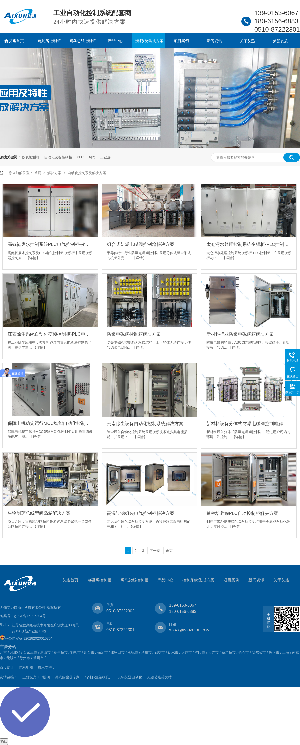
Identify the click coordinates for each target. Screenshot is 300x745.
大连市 (213, 652)
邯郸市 (75, 652)
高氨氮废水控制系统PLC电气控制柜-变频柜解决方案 (50, 244)
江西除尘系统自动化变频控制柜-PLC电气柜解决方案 (50, 334)
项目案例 (181, 41)
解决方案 (55, 173)
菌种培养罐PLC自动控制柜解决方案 (242, 513)
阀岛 (92, 157)
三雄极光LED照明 (36, 677)
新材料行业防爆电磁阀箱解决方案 (240, 334)
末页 (169, 551)
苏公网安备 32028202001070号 (27, 638)
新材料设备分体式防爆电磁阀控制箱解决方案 (249, 423)
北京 (3, 652)
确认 (4, 742)
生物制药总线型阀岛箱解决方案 (39, 513)
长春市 (243, 652)
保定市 (103, 652)
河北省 (15, 652)
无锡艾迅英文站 (159, 677)
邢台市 (89, 652)
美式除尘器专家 (67, 677)
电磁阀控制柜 (49, 41)
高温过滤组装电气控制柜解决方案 (140, 513)
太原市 (187, 652)
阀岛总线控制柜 (83, 41)
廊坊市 (159, 652)
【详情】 (33, 258)
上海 (285, 652)
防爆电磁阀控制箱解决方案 (134, 334)
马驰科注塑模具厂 (99, 677)
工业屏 (105, 157)
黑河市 (274, 652)
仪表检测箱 (31, 157)
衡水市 (173, 652)
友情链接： (9, 677)
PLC (80, 157)
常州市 (38, 658)
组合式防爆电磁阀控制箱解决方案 (140, 244)
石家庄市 (30, 652)
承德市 (133, 652)
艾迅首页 (16, 41)
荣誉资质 (280, 41)
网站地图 (26, 667)
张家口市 (118, 652)
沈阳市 (200, 652)
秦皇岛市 (61, 652)
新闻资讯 (214, 41)
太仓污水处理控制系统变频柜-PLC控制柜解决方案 (249, 244)
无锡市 (11, 658)
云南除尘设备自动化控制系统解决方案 (145, 423)
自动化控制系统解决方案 (87, 173)
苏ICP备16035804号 (30, 616)
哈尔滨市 (259, 652)
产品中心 (115, 41)
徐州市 (25, 658)
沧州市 (146, 652)
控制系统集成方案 (149, 41)
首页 (38, 173)
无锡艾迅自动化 (130, 677)
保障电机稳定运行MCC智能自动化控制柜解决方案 (50, 423)
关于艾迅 (247, 41)
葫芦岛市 (229, 652)
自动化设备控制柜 (58, 157)
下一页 (155, 551)
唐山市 (45, 652)
